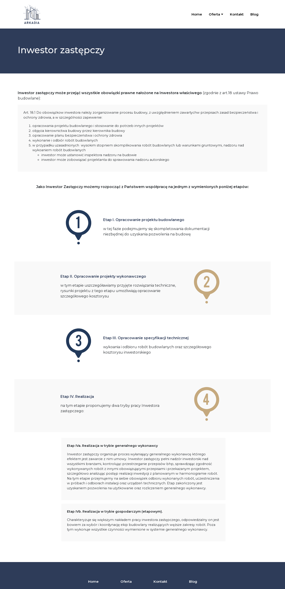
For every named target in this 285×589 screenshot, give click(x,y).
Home (196, 14)
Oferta (126, 581)
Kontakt (237, 14)
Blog (254, 14)
